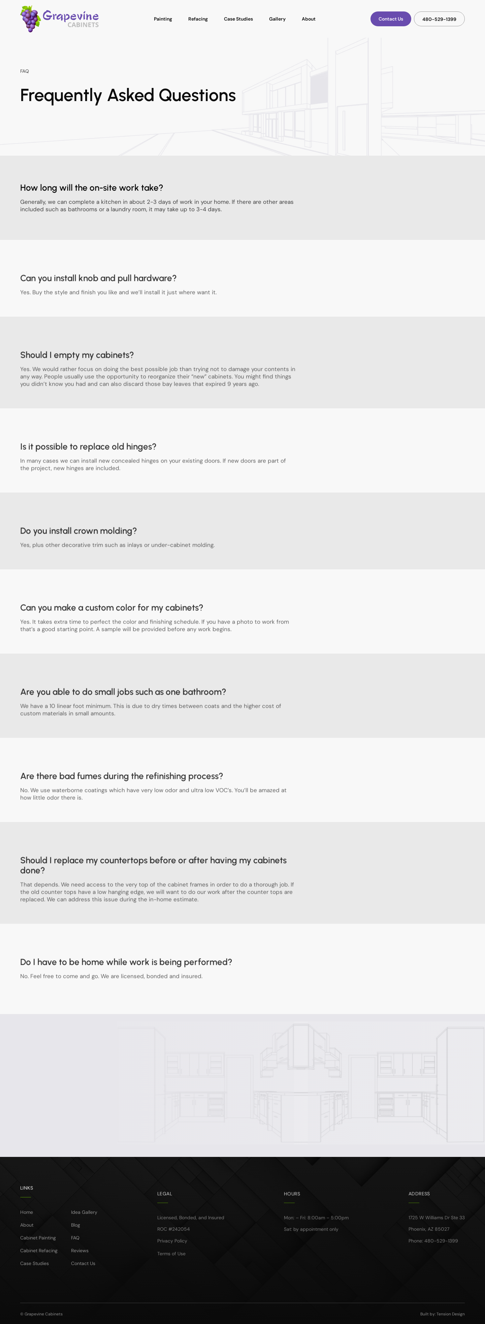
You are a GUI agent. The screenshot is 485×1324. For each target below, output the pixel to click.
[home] (59, 18)
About (309, 19)
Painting (163, 19)
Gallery (277, 19)
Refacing (198, 19)
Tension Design (451, 1320)
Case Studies (238, 19)
